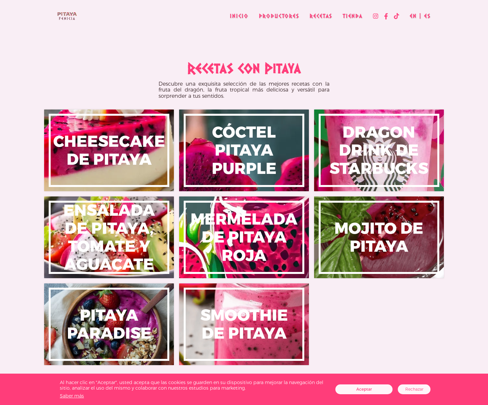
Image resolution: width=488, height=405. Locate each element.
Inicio (239, 15)
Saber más (72, 396)
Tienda (352, 15)
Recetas (321, 15)
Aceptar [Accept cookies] (364, 389)
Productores (279, 15)
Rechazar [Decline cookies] (414, 389)
